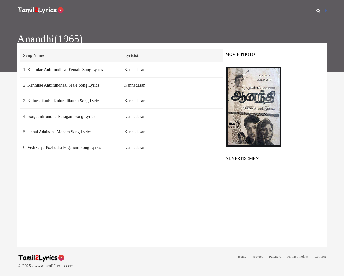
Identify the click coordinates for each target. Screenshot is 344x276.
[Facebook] (326, 11)
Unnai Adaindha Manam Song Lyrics (59, 132)
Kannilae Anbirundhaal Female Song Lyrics (65, 69)
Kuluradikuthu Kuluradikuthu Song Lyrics (63, 100)
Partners (275, 256)
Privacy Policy (298, 256)
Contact (320, 256)
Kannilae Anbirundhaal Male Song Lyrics (63, 85)
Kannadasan (134, 69)
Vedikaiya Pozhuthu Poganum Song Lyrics (64, 147)
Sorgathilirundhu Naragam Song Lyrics (61, 116)
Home (242, 256)
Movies (258, 256)
